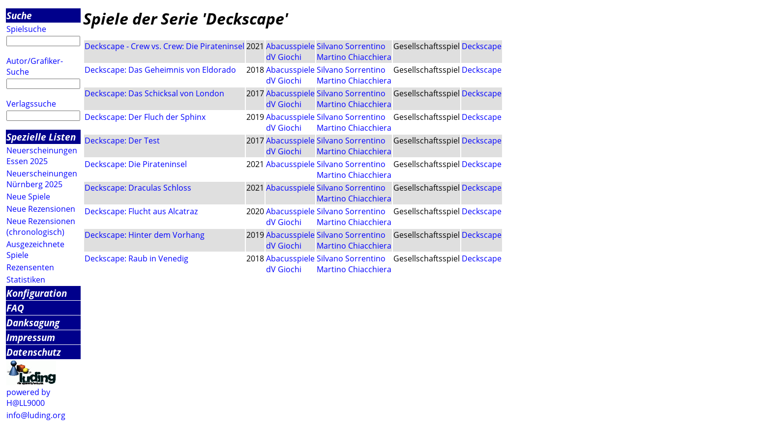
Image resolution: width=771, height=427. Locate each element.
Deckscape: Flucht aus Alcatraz (141, 211)
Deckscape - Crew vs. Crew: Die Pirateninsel (164, 46)
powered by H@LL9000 (28, 397)
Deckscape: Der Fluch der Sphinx (145, 117)
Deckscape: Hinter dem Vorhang (145, 234)
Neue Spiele (28, 196)
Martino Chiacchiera (354, 57)
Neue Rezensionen (40, 208)
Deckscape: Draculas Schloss (138, 187)
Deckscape (482, 46)
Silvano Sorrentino (351, 46)
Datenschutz (33, 352)
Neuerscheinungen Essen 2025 (41, 156)
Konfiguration (36, 293)
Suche (19, 15)
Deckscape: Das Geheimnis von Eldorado (160, 69)
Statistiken (25, 279)
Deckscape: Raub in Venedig (136, 258)
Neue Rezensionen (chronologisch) (40, 226)
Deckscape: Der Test (122, 140)
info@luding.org (35, 415)
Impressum (30, 337)
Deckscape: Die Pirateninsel (136, 164)
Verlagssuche (31, 103)
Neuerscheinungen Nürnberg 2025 (41, 179)
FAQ (15, 307)
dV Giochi (283, 57)
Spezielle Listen (41, 136)
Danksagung (32, 322)
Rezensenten (30, 267)
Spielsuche (26, 29)
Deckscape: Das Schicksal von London (154, 93)
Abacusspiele (290, 46)
